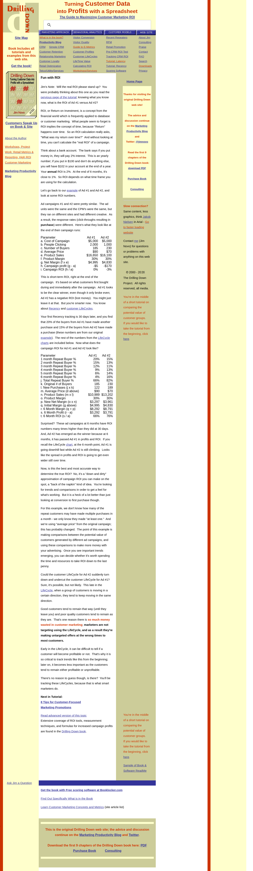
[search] (97, 25)
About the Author (15, 138)
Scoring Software (116, 70)
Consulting (145, 42)
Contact (143, 51)
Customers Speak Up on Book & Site (21, 124)
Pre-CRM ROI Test (117, 51)
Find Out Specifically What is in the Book (67, 798)
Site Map (21, 38)
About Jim (144, 37)
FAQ (141, 56)
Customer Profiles (83, 51)
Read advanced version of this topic (64, 715)
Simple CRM (56, 46)
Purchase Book (137, 178)
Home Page (134, 81)
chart (69, 444)
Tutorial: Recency (116, 65)
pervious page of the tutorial (58, 97)
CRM (42, 46)
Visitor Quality (81, 42)
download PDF (137, 168)
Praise (142, 46)
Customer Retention (51, 51)
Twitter (134, 835)
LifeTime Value (81, 61)
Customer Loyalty (49, 61)
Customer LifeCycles (85, 56)
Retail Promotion (116, 46)
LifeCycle (47, 590)
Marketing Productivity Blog (100, 835)
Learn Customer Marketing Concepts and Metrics (72, 807)
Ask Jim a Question (19, 783)
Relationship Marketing (53, 56)
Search (143, 61)
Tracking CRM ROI (117, 56)
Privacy (143, 70)
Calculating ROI (82, 65)
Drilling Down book (74, 731)
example (72, 190)
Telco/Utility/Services (51, 70)
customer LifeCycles (79, 308)
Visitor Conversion (83, 37)
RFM (109, 42)
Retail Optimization (50, 65)
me (136, 240)
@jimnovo (142, 141)
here (126, 339)
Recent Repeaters (116, 37)
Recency (54, 308)
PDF (144, 845)
